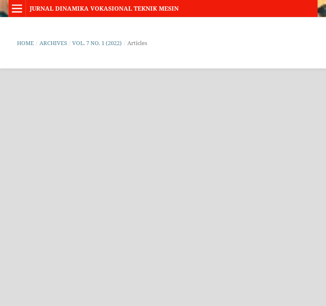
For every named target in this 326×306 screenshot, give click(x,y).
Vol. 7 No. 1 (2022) (97, 43)
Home (25, 43)
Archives (53, 43)
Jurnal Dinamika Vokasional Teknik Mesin (104, 8)
